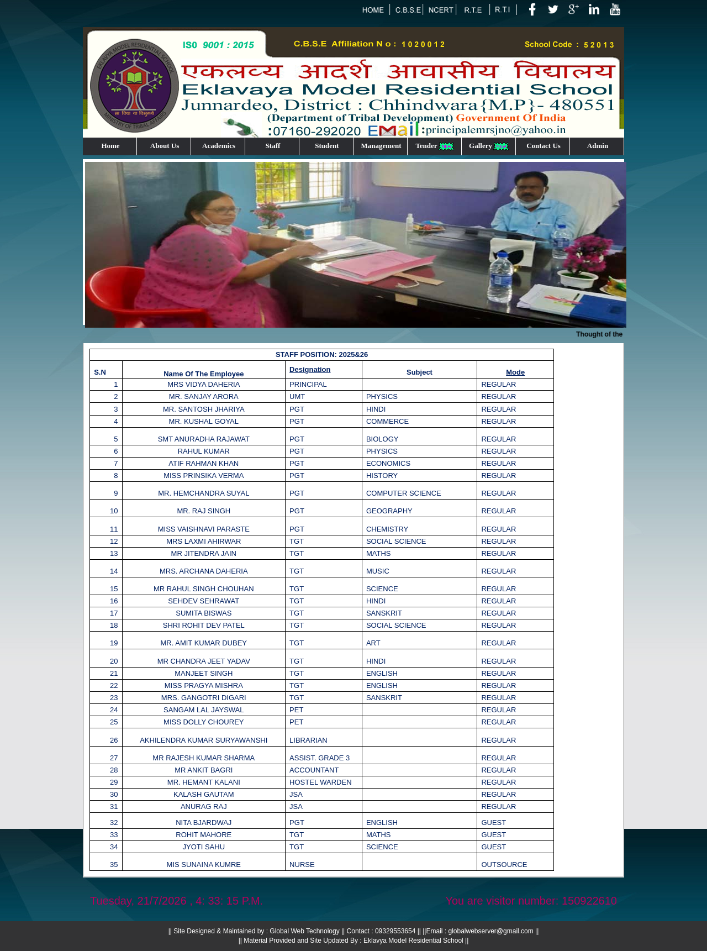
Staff (273, 145)
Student (327, 145)
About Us (164, 145)
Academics (218, 145)
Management (381, 145)
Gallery (489, 146)
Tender (435, 146)
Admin (597, 145)
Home (110, 145)
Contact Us (543, 145)
